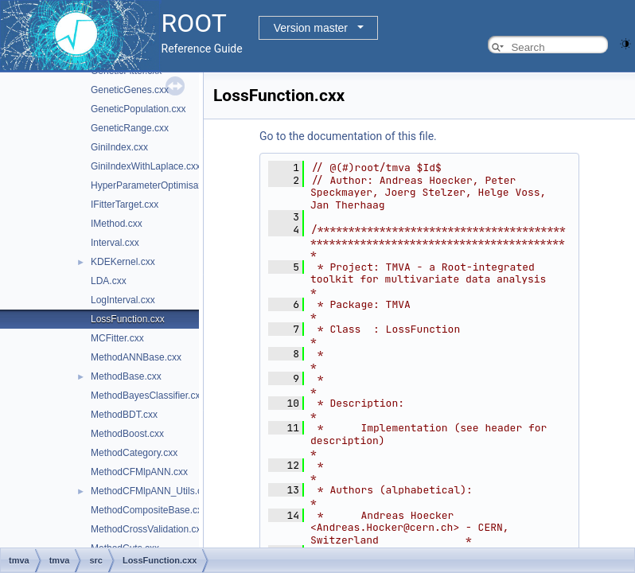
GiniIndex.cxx (119, 147)
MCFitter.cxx (117, 338)
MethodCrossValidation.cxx (148, 529)
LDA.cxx (109, 280)
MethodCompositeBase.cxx (149, 510)
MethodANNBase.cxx (136, 357)
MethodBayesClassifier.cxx (148, 395)
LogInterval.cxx (123, 300)
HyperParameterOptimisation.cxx (161, 185)
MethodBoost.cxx (127, 433)
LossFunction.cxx (128, 319)
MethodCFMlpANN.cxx (139, 471)
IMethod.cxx (116, 223)
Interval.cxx (115, 242)
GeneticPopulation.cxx (138, 109)
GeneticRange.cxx (130, 128)
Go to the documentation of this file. (348, 136)
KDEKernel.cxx (123, 261)
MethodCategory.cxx (134, 452)
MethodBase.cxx (126, 376)
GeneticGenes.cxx (130, 90)
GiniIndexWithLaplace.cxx (146, 166)
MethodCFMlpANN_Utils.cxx (151, 491)
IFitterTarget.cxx (124, 204)
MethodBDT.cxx (124, 414)
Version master (311, 27)
